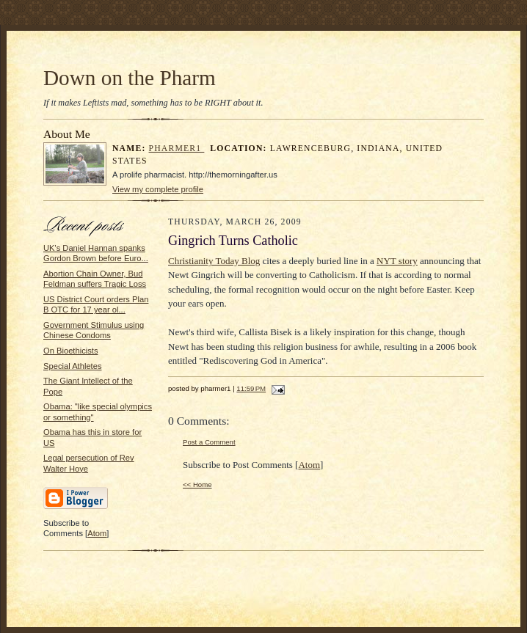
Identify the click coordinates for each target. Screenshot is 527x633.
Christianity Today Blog (214, 260)
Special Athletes (72, 366)
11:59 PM (251, 388)
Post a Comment (209, 442)
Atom (96, 533)
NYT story (397, 260)
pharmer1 (177, 148)
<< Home (197, 484)
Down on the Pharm (129, 77)
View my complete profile (157, 189)
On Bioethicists (70, 350)
